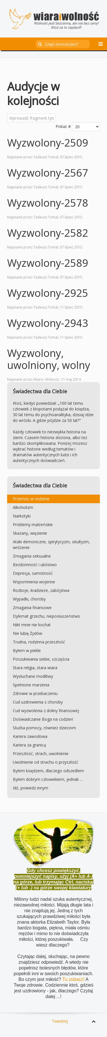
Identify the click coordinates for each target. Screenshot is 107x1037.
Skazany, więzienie (30, 533)
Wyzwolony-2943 (47, 323)
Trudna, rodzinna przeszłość (39, 642)
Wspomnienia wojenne (34, 581)
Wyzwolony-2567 (47, 173)
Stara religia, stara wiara (35, 667)
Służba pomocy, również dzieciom (44, 727)
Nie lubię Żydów (27, 633)
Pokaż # (63, 126)
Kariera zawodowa (30, 736)
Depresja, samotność (33, 573)
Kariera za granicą (29, 745)
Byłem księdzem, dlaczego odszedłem (48, 770)
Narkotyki (22, 516)
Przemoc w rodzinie (31, 498)
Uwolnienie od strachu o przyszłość (45, 762)
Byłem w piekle (27, 650)
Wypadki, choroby (29, 599)
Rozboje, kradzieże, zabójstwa (41, 590)
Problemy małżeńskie (33, 524)
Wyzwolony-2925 (47, 293)
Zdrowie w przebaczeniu (35, 693)
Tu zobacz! (73, 979)
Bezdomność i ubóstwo (35, 564)
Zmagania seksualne (32, 556)
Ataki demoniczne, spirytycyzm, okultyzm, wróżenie (51, 544)
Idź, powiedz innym (30, 788)
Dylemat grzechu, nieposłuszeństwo (46, 616)
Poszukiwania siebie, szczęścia (41, 659)
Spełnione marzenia (31, 685)
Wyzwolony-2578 (47, 203)
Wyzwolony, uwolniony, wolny (48, 359)
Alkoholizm (23, 507)
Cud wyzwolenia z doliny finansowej (46, 710)
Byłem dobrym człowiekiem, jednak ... (47, 779)
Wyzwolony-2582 (47, 233)
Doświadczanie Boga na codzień (43, 719)
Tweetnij (60, 1021)
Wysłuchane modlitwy (33, 676)
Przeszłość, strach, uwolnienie (40, 753)
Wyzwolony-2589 (47, 263)
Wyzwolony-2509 (47, 143)
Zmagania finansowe (32, 607)
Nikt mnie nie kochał (32, 624)
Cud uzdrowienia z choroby (38, 702)
